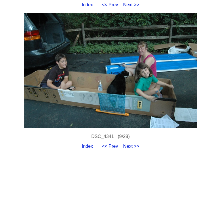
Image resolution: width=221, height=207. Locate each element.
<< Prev (110, 4)
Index (87, 4)
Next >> (131, 4)
